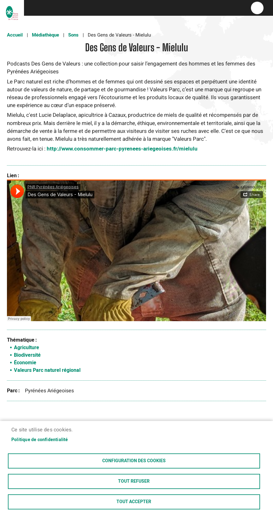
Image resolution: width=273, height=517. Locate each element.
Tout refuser (134, 481)
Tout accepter (133, 502)
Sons (73, 34)
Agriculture (26, 347)
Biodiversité (27, 355)
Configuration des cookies (134, 461)
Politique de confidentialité (39, 440)
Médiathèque (45, 34)
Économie (25, 362)
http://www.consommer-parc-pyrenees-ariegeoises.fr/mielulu (122, 149)
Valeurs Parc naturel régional (47, 370)
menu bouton (257, 8)
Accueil (15, 34)
